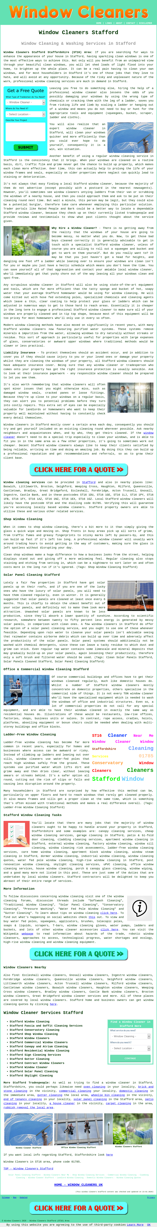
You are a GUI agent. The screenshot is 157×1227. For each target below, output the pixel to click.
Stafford (88, 482)
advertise (34, 188)
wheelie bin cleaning (108, 1095)
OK (149, 1224)
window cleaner (81, 128)
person (92, 200)
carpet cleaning (118, 1103)
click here (108, 913)
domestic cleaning (133, 1091)
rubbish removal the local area (28, 1107)
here (53, 1004)
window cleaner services (81, 996)
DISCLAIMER (145, 23)
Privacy (151, 1198)
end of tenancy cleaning (23, 1099)
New (14, 1198)
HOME (98, 23)
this (92, 917)
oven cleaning (94, 1086)
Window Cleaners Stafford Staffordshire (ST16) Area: (48, 52)
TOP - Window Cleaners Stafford (28, 1168)
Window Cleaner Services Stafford (43, 1013)
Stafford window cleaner (93, 183)
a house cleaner (62, 1103)
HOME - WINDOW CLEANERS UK (78, 1185)
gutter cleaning (49, 1095)
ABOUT (119, 23)
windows (120, 261)
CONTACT (130, 23)
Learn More (135, 1224)
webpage (27, 933)
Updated (23, 1198)
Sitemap (6, 1198)
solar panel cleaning (90, 1099)
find (15, 975)
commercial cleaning (75, 1091)
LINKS (108, 23)
